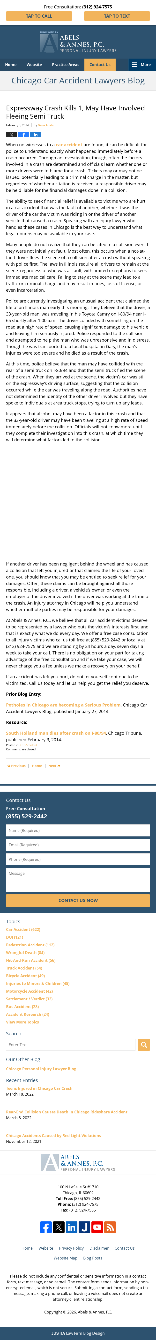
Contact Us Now (78, 900)
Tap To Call (39, 16)
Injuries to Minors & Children (37, 983)
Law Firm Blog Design (78, 1333)
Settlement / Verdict (29, 999)
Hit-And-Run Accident (30, 960)
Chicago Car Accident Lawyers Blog (78, 42)
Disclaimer (99, 1248)
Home (10, 64)
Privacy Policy (71, 1248)
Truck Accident (24, 968)
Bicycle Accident (25, 975)
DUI (14, 937)
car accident (69, 145)
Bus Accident (22, 1006)
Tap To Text (117, 16)
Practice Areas (65, 64)
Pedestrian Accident (30, 945)
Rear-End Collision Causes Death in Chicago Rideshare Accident (66, 1112)
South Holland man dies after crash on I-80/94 (56, 733)
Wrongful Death (25, 952)
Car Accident (28, 745)
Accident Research (27, 1014)
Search (144, 1045)
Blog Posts (92, 1258)
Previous (16, 765)
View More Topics (22, 1022)
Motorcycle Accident (29, 991)
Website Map (65, 1258)
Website (34, 64)
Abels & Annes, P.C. (95, 1312)
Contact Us (100, 64)
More (146, 64)
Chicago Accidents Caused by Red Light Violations (53, 1135)
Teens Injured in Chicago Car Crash (39, 1088)
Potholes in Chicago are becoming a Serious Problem (63, 705)
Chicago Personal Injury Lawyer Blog (41, 1068)
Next (54, 765)
